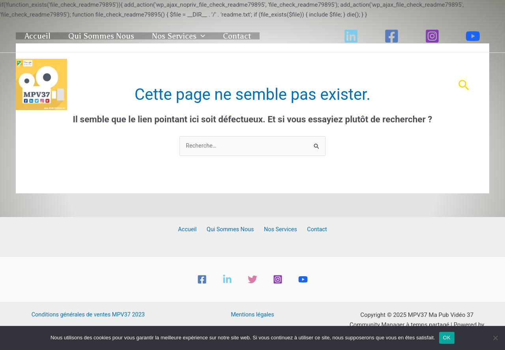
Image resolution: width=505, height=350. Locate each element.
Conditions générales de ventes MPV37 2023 (88, 315)
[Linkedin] (350, 36)
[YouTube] (472, 36)
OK (447, 338)
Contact (273, 36)
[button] (463, 84)
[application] (227, 36)
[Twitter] (252, 279)
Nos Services (205, 36)
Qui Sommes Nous (118, 36)
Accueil (44, 36)
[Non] (495, 338)
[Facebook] (391, 36)
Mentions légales (252, 315)
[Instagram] (432, 36)
